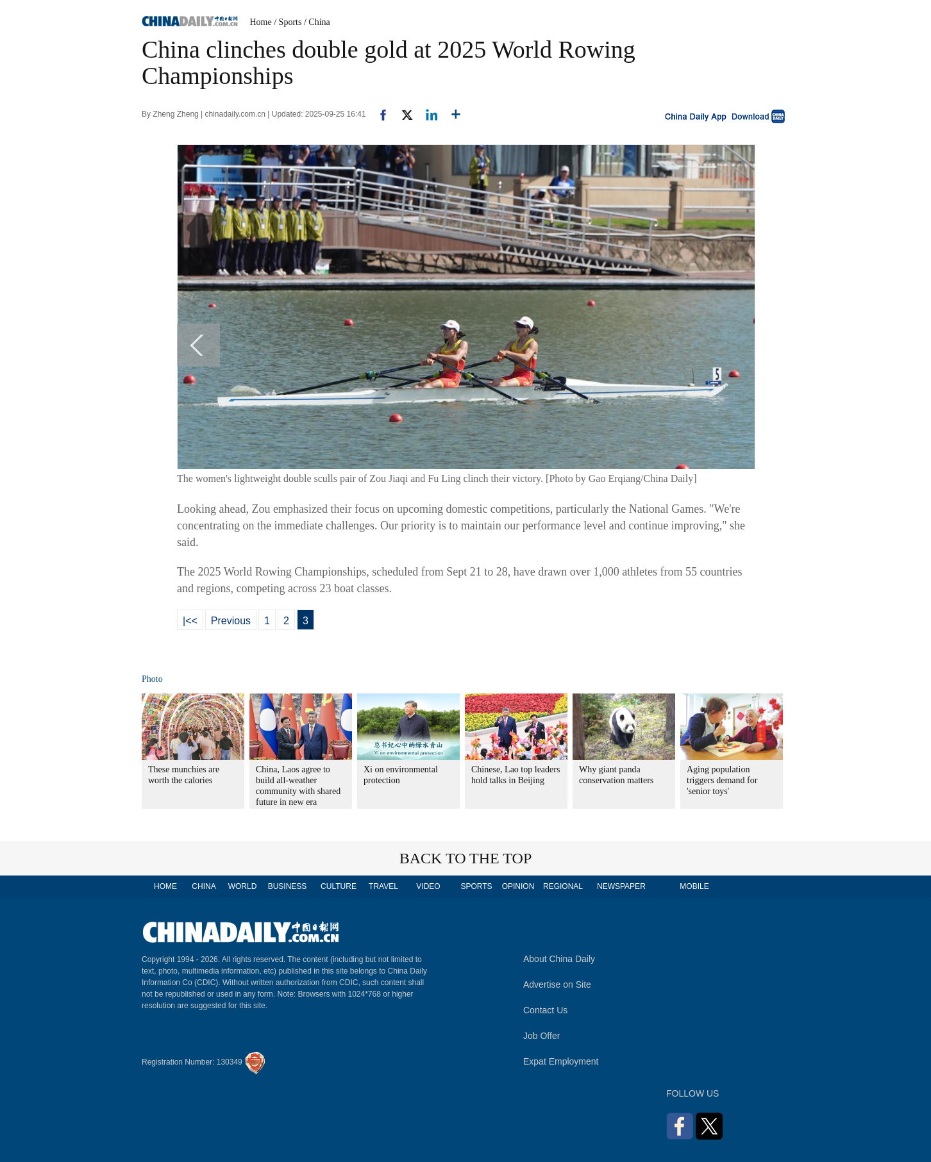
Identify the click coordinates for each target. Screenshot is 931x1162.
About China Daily (559, 959)
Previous (231, 620)
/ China (317, 22)
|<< (190, 620)
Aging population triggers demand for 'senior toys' (722, 780)
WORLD (242, 886)
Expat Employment (561, 1061)
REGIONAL (563, 886)
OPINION (518, 886)
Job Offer (541, 1036)
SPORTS (476, 886)
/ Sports (287, 22)
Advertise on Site (557, 984)
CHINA (203, 886)
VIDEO (428, 886)
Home (261, 22)
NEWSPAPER (620, 886)
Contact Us (545, 1010)
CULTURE (338, 886)
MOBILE (694, 886)
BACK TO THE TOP (465, 858)
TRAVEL (383, 886)
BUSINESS (287, 886)
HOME (165, 886)
